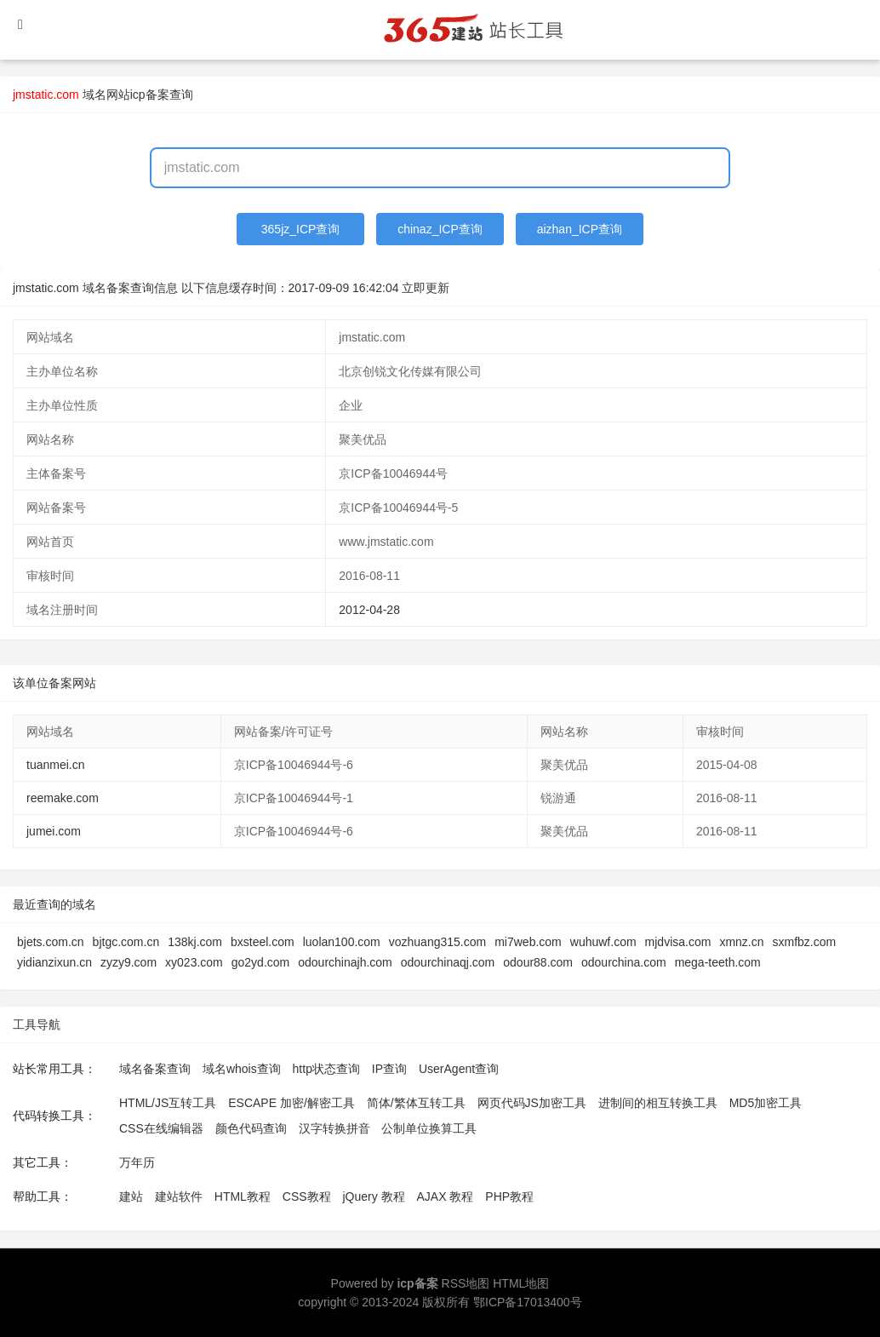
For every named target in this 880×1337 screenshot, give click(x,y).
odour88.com (538, 962)
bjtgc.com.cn (126, 942)
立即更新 (425, 288)
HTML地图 (521, 1283)
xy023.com (194, 962)
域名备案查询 (155, 1069)
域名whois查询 (242, 1069)
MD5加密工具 (766, 1103)
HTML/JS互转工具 (167, 1103)
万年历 (137, 1162)
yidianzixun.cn (54, 962)
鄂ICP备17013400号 (527, 1302)
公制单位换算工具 (429, 1128)
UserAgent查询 (459, 1069)
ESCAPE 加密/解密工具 (291, 1103)
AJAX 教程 (445, 1196)
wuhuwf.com (603, 942)
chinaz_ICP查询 (440, 229)
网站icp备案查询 (149, 94)
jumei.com (53, 831)
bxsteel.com (262, 942)
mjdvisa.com (678, 942)
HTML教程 (242, 1196)
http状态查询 (326, 1069)
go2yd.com (260, 962)
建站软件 (179, 1196)
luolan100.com (341, 942)
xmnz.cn (741, 942)
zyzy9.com (128, 962)
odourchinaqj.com (448, 962)
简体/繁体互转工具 (416, 1103)
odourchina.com (623, 962)
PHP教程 (509, 1196)
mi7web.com (528, 942)
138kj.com (195, 942)
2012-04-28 (369, 610)
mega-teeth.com (718, 962)
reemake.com (62, 798)
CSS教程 (307, 1196)
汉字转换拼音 (334, 1128)
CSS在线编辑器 (161, 1128)
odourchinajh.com (345, 962)
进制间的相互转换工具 (657, 1103)
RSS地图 (466, 1283)
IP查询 (389, 1069)
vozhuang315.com (437, 942)
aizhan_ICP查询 (579, 229)
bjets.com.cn (50, 942)
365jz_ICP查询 (300, 229)
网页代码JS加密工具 (531, 1103)
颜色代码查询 (251, 1128)
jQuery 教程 (373, 1196)
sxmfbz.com (805, 942)
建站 (131, 1196)
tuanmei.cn (55, 765)
